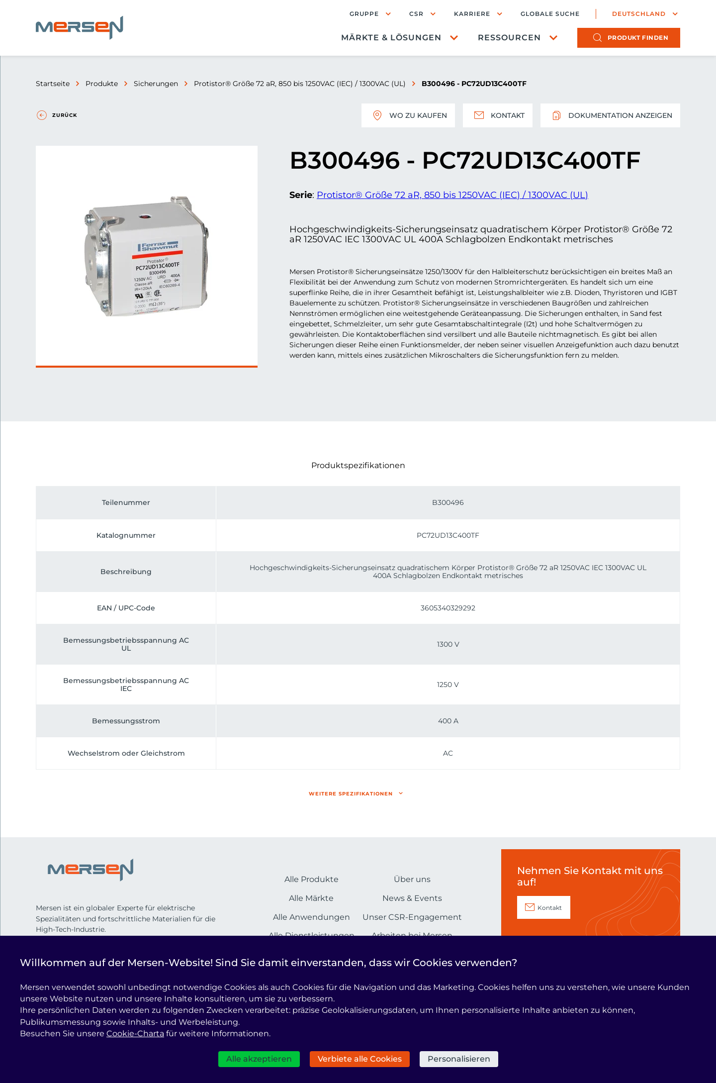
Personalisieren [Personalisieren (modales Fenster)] (459, 1059)
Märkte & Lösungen (391, 37)
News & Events (412, 898)
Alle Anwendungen (311, 917)
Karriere (472, 13)
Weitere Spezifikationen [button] (351, 793)
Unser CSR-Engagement (412, 917)
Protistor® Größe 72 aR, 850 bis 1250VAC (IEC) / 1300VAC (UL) (300, 84)
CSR (416, 13)
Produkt (638, 37)
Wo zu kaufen (408, 115)
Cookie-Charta (135, 1033)
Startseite (53, 84)
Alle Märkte (311, 898)
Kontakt (498, 115)
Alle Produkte (311, 879)
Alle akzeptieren (259, 1059)
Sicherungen (156, 84)
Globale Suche (550, 13)
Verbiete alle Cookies (360, 1059)
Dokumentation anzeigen (610, 115)
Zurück (64, 115)
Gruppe (364, 13)
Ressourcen (509, 37)
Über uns (412, 879)
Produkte (102, 84)
